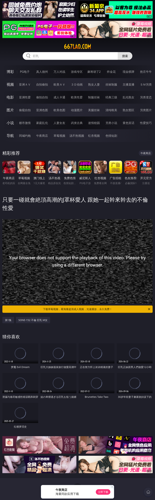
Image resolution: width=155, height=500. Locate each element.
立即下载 (103, 492)
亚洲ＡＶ (25, 84)
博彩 (10, 71)
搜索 (125, 56)
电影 (10, 97)
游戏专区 (77, 72)
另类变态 (146, 97)
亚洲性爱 (25, 97)
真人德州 (42, 72)
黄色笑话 (128, 123)
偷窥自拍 (25, 110)
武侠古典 (77, 123)
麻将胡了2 (94, 72)
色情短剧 (111, 136)
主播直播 (128, 84)
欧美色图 (59, 110)
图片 (10, 109)
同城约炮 (25, 136)
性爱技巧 (146, 123)
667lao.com (77, 46)
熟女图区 (128, 110)
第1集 (8, 320)
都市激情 (25, 123)
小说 (10, 122)
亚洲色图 (42, 110)
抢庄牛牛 (146, 72)
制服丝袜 (94, 97)
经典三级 (111, 97)
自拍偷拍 (42, 84)
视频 (10, 84)
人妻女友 (59, 123)
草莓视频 (59, 136)
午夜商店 (42, 136)
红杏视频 (94, 136)
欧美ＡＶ (59, 84)
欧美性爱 (77, 97)
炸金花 (111, 72)
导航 (10, 135)
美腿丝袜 (94, 110)
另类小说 (111, 123)
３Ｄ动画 (77, 84)
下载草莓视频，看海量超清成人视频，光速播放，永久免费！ (97, 309)
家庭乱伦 (42, 123)
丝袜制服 (111, 84)
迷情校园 (94, 123)
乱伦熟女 (128, 97)
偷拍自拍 (42, 97)
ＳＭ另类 (146, 84)
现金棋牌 (128, 72)
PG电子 (25, 72)
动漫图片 (77, 110)
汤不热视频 (76, 136)
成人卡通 (59, 97)
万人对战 (59, 72)
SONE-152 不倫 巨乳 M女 (33, 320)
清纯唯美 (111, 110)
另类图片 (146, 110)
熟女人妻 (94, 84)
